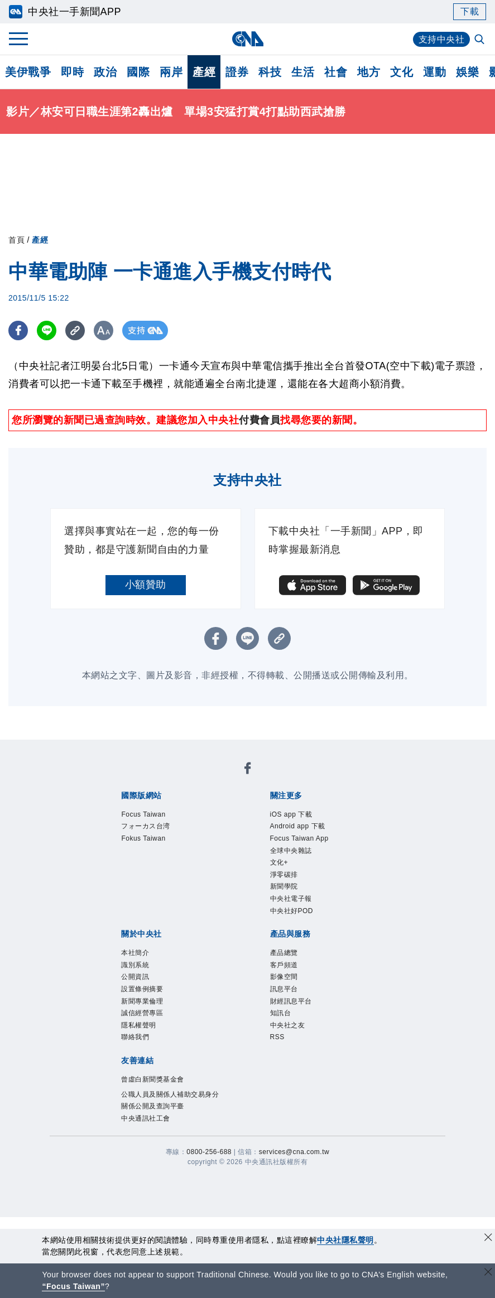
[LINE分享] (46, 330)
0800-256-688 (209, 1152)
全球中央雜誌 (291, 851)
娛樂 (467, 72)
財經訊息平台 (291, 1001)
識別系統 (135, 965)
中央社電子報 (291, 899)
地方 (368, 72)
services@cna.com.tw (294, 1152)
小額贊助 (145, 584)
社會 (335, 72)
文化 (401, 72)
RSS (277, 1037)
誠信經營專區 (142, 1013)
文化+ (279, 862)
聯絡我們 (135, 1037)
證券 (236, 72)
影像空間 (284, 977)
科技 (269, 72)
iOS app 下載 (291, 814)
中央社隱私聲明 (345, 1240)
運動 (434, 72)
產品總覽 (284, 953)
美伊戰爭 (28, 72)
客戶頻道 (284, 965)
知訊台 (280, 1013)
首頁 (16, 239)
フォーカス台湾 (145, 826)
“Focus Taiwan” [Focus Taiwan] (73, 1286)
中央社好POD (292, 911)
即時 (72, 72)
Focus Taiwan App (299, 838)
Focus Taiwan (143, 814)
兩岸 (171, 72)
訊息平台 (284, 989)
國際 (138, 72)
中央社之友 (287, 1025)
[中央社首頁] (247, 38)
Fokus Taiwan (143, 838)
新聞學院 (284, 886)
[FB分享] (18, 330)
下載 (469, 11)
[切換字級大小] (103, 330)
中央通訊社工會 (145, 1118)
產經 (204, 72)
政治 (105, 72)
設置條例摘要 (142, 989)
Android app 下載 (297, 826)
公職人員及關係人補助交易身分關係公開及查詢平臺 (170, 1100)
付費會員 (259, 420)
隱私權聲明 (138, 1025)
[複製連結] (75, 330)
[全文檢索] (480, 40)
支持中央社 (442, 39)
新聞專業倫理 (142, 1001)
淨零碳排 (284, 875)
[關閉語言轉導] (488, 1273)
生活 (302, 72)
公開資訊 (135, 977)
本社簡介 (135, 953)
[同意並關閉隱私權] (488, 1238)
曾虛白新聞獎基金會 (152, 1079)
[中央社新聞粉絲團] (247, 770)
